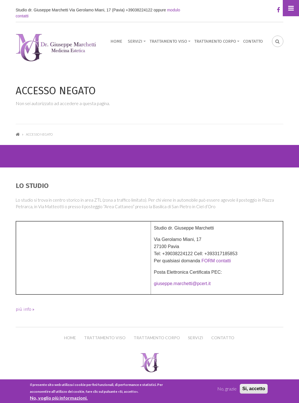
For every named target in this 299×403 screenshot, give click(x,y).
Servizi (135, 41)
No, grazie (227, 388)
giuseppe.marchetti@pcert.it (182, 283)
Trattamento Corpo (215, 41)
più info (24, 309)
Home (116, 41)
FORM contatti (216, 260)
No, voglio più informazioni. (59, 397)
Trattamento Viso (168, 41)
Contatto (253, 41)
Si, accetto (253, 388)
